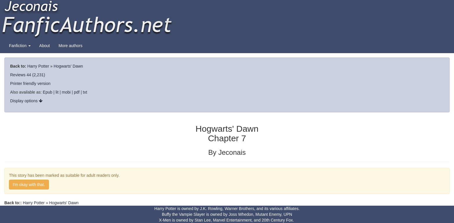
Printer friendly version (30, 83)
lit (57, 92)
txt (85, 92)
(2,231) (38, 75)
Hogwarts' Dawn (68, 66)
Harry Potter (38, 66)
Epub (47, 92)
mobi (66, 92)
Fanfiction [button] (20, 45)
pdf (76, 92)
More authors (70, 45)
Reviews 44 (20, 75)
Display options (26, 101)
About (44, 45)
